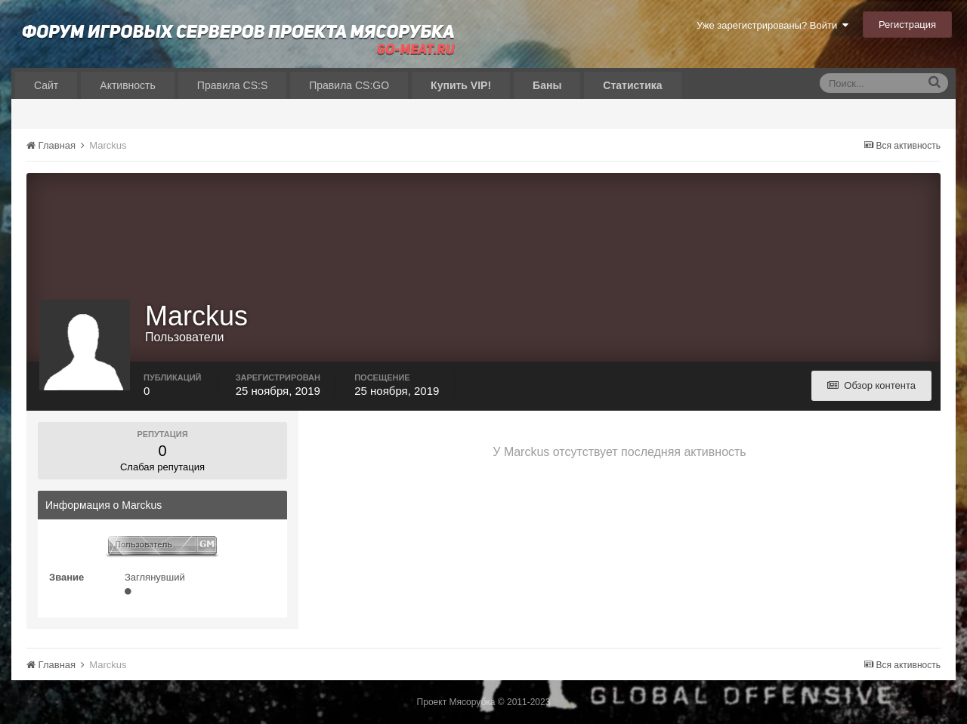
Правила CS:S (232, 85)
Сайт (46, 85)
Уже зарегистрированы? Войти (772, 25)
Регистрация (907, 24)
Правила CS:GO (349, 85)
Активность (128, 85)
